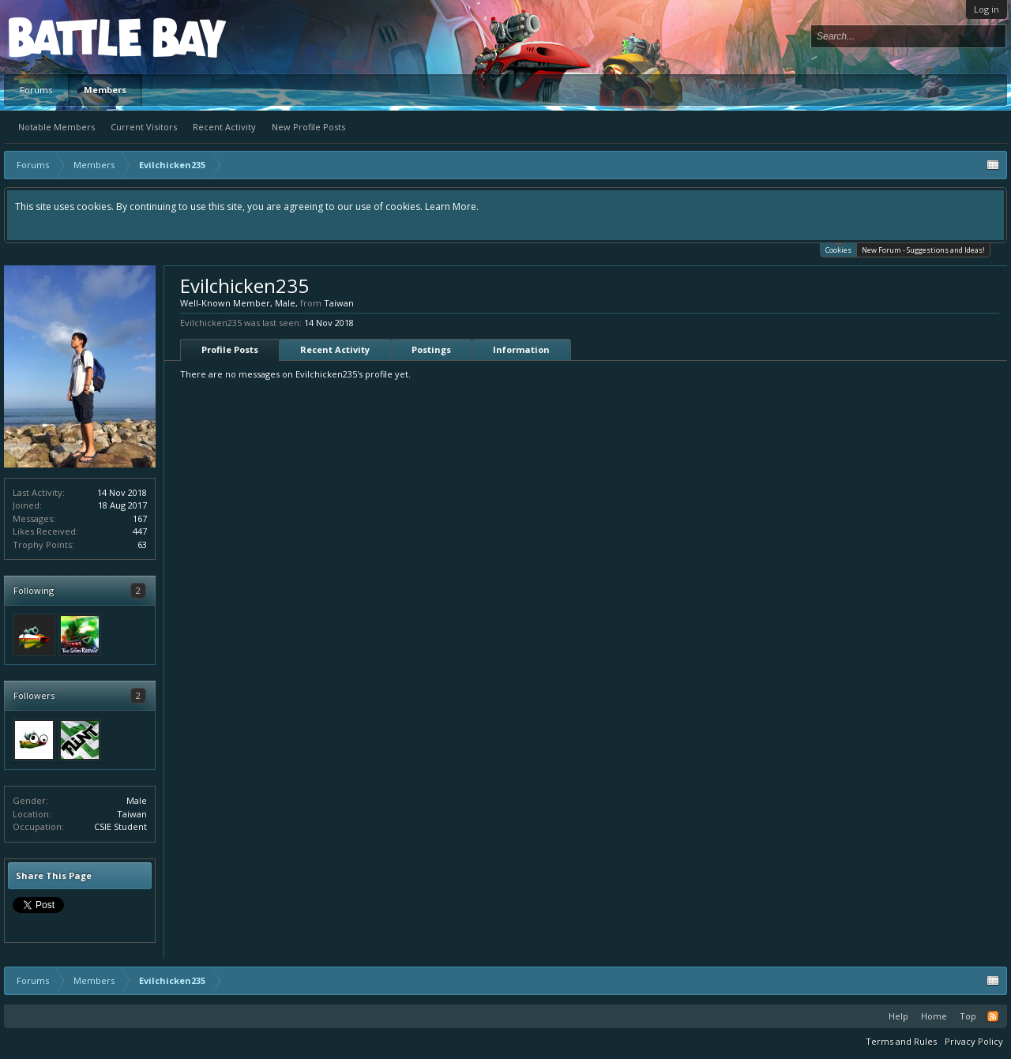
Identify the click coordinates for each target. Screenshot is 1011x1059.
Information (521, 349)
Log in (986, 9)
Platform (66, 37)
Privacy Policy (974, 1041)
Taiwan (132, 814)
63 (142, 544)
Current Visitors (144, 127)
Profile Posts (229, 349)
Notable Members (56, 127)
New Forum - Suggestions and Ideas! (923, 250)
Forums (36, 90)
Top (968, 1016)
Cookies (838, 249)
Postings (431, 349)
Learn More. (452, 206)
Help (898, 1016)
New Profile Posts (308, 127)
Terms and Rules (901, 1041)
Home (934, 1016)
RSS (993, 1016)
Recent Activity (224, 127)
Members (105, 90)
